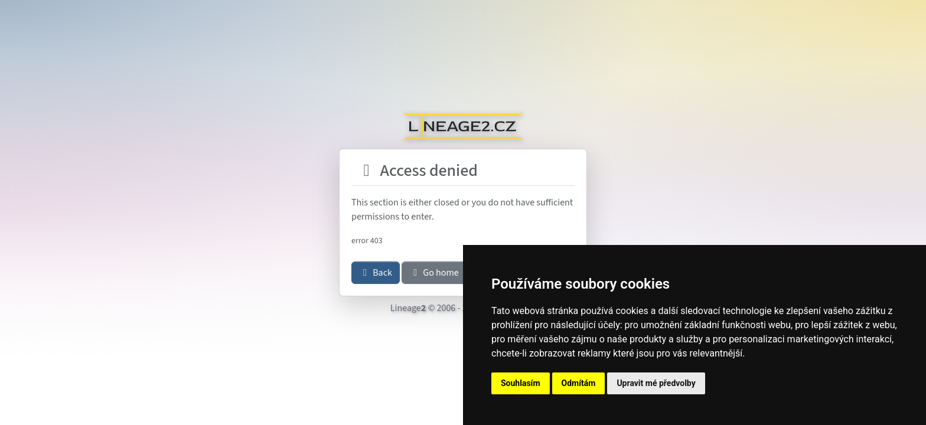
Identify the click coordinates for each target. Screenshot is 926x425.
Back (375, 272)
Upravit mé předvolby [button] (656, 383)
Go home (434, 272)
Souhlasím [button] (520, 383)
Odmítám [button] (579, 383)
